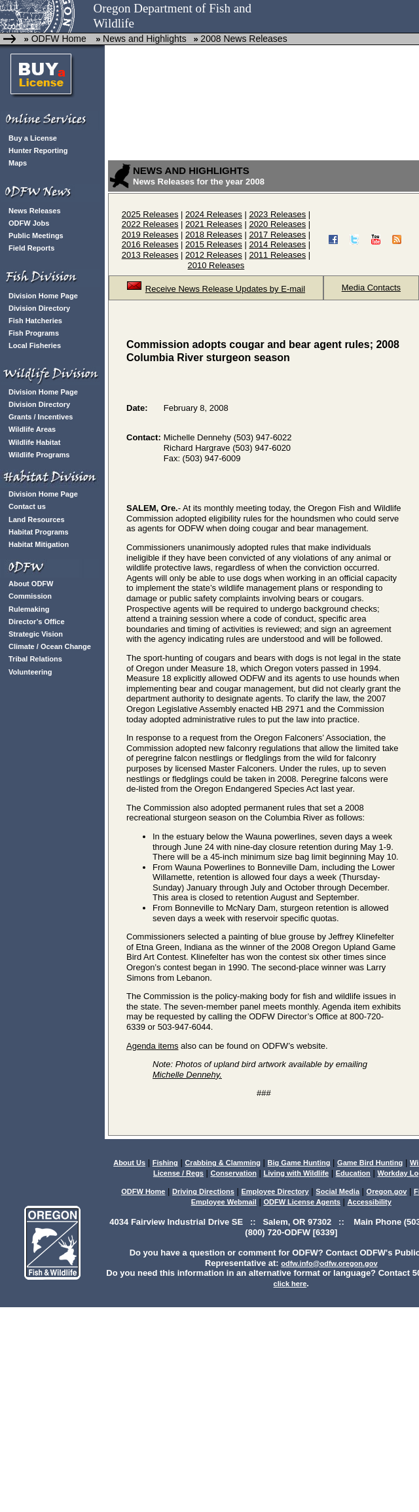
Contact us (27, 506)
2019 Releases (150, 234)
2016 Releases (150, 244)
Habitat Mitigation (39, 544)
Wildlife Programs (39, 455)
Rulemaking (29, 609)
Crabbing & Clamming (223, 1163)
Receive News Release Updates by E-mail (216, 289)
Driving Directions (203, 1191)
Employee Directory (274, 1191)
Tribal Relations (35, 659)
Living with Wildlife (296, 1173)
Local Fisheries (35, 345)
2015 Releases (213, 244)
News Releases (35, 211)
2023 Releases (277, 214)
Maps (18, 163)
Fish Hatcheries (35, 321)
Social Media (337, 1191)
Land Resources (37, 519)
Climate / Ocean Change (50, 646)
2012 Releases (213, 255)
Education (353, 1173)
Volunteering (30, 672)
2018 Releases (213, 234)
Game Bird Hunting (370, 1163)
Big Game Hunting (299, 1163)
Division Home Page (43, 296)
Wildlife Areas (32, 429)
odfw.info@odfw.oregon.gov (329, 1263)
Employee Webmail (224, 1202)
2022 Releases (150, 224)
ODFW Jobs (29, 223)
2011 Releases (277, 255)
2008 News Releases (243, 38)
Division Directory (39, 308)
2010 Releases (216, 265)
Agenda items (152, 1046)
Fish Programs (34, 333)
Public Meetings (36, 235)
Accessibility (370, 1202)
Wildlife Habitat (34, 442)
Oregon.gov (387, 1191)
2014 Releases (277, 244)
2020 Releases (277, 224)
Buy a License (33, 138)
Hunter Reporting (38, 150)
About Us (129, 1163)
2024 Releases (213, 214)
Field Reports (31, 248)
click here (290, 1284)
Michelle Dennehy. (187, 1075)
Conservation (234, 1173)
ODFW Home (57, 38)
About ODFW (31, 584)
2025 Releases (150, 214)
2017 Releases (277, 234)
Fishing (165, 1163)
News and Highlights (145, 38)
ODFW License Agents (301, 1202)
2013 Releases (150, 255)
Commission (30, 596)
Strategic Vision (36, 634)
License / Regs (178, 1173)
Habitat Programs (39, 532)
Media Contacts (371, 287)
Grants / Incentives (41, 417)
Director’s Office (37, 621)
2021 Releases (213, 224)
